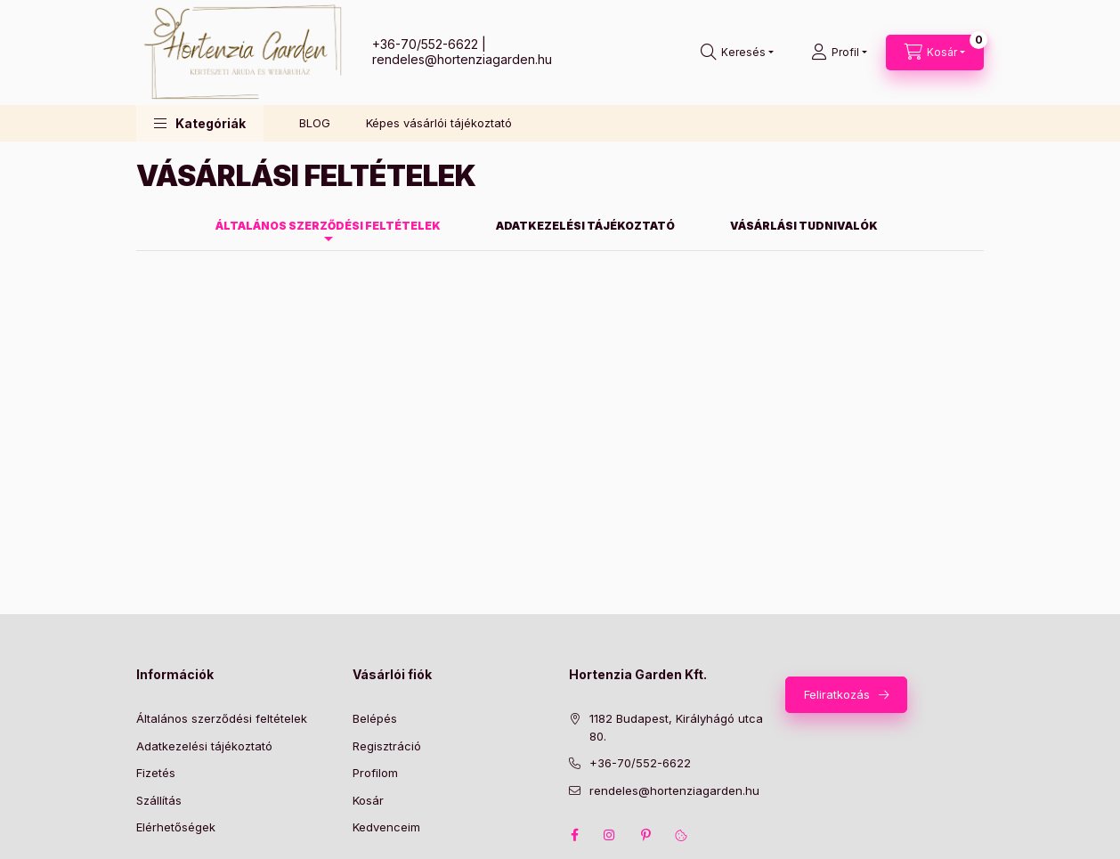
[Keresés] (737, 52)
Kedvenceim (386, 827)
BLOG (314, 123)
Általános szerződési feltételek (221, 718)
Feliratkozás (837, 694)
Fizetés (155, 773)
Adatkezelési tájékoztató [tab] (585, 225)
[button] (200, 123)
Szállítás (159, 800)
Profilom (375, 773)
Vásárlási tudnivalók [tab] (804, 225)
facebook (574, 835)
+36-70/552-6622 (425, 44)
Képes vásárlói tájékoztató (439, 123)
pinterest (645, 835)
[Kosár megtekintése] (935, 52)
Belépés (375, 718)
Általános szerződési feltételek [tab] (328, 225)
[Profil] (839, 52)
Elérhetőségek (175, 827)
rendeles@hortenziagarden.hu (462, 59)
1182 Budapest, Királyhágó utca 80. (676, 727)
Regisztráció (387, 746)
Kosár (368, 800)
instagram (610, 835)
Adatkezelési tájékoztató (204, 746)
